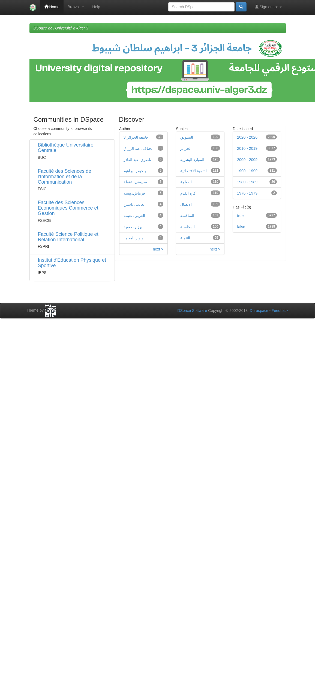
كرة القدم (188, 193)
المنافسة (187, 215)
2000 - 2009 (247, 159)
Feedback (280, 310)
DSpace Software (192, 310)
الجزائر (185, 148)
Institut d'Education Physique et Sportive (72, 262)
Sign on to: (268, 6)
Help (96, 7)
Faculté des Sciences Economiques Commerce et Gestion (68, 208)
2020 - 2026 (247, 137)
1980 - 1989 (247, 182)
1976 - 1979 (247, 193)
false (241, 227)
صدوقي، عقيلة (135, 182)
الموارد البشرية (192, 159)
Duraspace (259, 310)
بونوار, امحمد (134, 238)
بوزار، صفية (133, 227)
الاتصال (186, 204)
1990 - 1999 (247, 171)
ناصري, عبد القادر (137, 159)
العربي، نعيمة (134, 215)
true (240, 215)
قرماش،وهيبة (134, 193)
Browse (76, 7)
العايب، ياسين (135, 204)
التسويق (186, 137)
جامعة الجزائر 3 (136, 137)
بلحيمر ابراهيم (135, 171)
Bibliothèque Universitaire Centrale (66, 147)
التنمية (185, 238)
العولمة (186, 182)
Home (51, 6)
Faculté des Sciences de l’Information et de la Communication (64, 176)
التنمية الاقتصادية (193, 171)
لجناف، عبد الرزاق (138, 148)
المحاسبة (187, 227)
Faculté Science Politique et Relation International (68, 236)
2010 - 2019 (247, 148)
